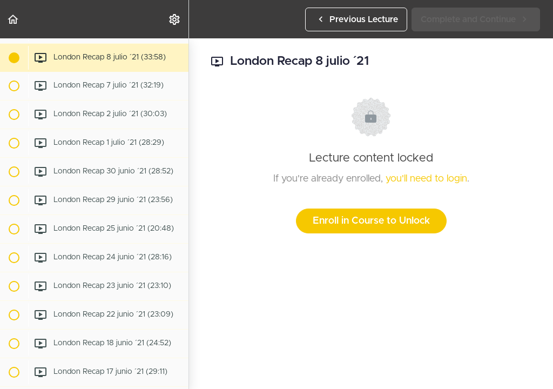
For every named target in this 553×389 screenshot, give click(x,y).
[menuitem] (174, 19)
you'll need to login (426, 179)
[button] (13, 19)
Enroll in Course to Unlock (371, 221)
